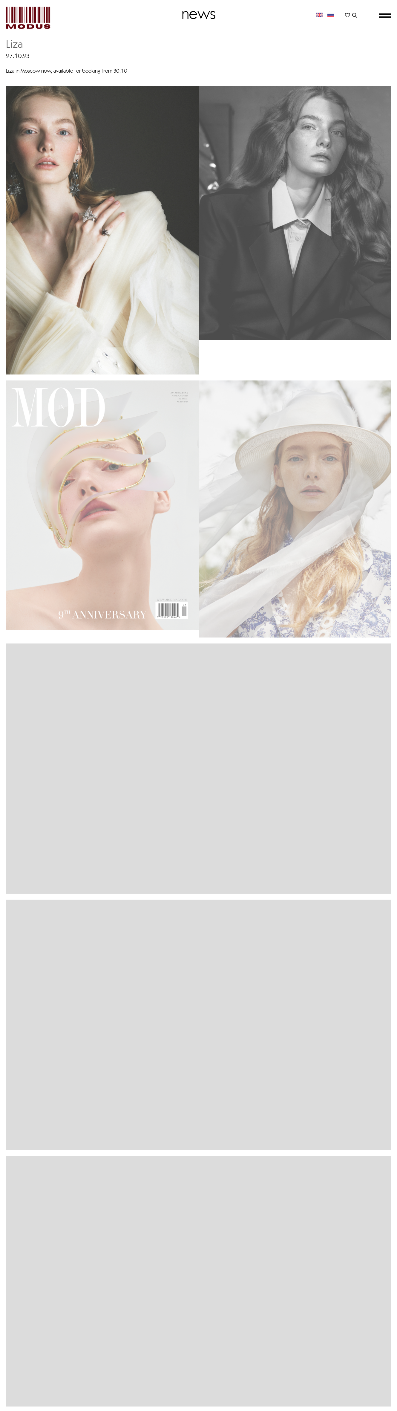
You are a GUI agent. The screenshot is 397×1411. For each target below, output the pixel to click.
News (199, 13)
